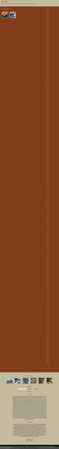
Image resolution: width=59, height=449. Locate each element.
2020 (28, 424)
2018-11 (47, 164)
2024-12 (26, 397)
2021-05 (47, 111)
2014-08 (47, 258)
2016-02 (26, 409)
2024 (36, 424)
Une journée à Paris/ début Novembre (35, 433)
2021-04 (47, 113)
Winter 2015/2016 (29, 436)
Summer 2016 (25, 433)
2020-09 (47, 125)
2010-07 (47, 342)
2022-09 (44, 400)
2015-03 (47, 244)
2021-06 (47, 109)
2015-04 (47, 242)
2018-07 (47, 170)
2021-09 (47, 103)
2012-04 (17, 415)
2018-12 (47, 162)
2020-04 (35, 403)
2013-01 (47, 295)
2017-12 (47, 183)
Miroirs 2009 (38, 429)
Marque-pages (21, 429)
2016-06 (47, 215)
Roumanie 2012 (33, 431)
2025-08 (47, 25)
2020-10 (47, 123)
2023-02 (47, 76)
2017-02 (47, 199)
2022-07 (17, 401)
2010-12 (47, 338)
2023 (34, 424)
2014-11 (47, 252)
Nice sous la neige (31, 430)
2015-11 (47, 228)
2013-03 (47, 291)
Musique (26, 430)
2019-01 (47, 160)
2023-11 (47, 60)
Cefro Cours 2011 (36, 425)
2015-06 (47, 238)
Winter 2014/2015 (23, 436)
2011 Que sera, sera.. (17, 424)
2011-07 (47, 324)
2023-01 (47, 78)
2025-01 (47, 35)
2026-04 (47, 11)
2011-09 (47, 322)
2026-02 (47, 15)
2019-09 (47, 144)
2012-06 (47, 307)
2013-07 (47, 283)
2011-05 (47, 328)
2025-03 (47, 33)
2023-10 (47, 62)
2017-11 (47, 185)
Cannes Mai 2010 (20, 425)
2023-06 (47, 70)
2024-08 (37, 397)
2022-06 (47, 89)
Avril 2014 (15, 425)
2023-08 (47, 66)
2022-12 (47, 80)
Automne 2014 (43, 424)
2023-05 (47, 72)
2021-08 (47, 105)
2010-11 (47, 340)
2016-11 (47, 205)
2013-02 (47, 293)
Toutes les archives (30, 419)
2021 (30, 424)
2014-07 (47, 260)
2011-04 (47, 330)
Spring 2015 (33, 432)
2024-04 (47, 50)
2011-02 (47, 334)
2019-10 (47, 142)
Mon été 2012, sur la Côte (20, 430)
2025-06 (47, 27)
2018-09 (47, 166)
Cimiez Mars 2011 (22, 426)
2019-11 (47, 140)
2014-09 (47, 256)
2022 (32, 424)
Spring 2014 (29, 432)
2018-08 (47, 168)
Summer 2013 (42, 432)
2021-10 (47, 101)
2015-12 (47, 226)
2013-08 (47, 281)
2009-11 (47, 352)
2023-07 (47, 68)
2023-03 (47, 74)
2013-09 (47, 279)
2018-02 (15, 407)
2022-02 (47, 95)
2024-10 (30, 397)
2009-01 (47, 363)
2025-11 (47, 21)
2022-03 (47, 93)
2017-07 (47, 191)
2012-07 (47, 305)
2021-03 (47, 115)
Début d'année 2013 (39, 426)
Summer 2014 (15, 433)
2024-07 (40, 397)
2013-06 (47, 285)
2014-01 (14, 413)
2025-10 (47, 23)
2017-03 (47, 197)
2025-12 (47, 19)
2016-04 (47, 219)
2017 (22, 424)
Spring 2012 (20, 432)
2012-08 (47, 303)
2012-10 (47, 301)
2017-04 (47, 195)
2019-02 (47, 158)
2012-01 (24, 415)
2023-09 (47, 64)
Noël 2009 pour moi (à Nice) (40, 430)
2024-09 (33, 397)
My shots (4, 2)
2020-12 (47, 121)
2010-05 (47, 344)
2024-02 (47, 54)
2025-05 (47, 29)
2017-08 (47, 189)
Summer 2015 (20, 433)
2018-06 (47, 172)
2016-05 (47, 217)
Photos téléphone (27, 431)
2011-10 (47, 320)
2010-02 (47, 348)
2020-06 (28, 403)
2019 (26, 424)
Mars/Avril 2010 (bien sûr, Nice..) (30, 429)
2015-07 (47, 236)
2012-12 (47, 297)
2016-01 (47, 224)
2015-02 (47, 246)
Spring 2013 (24, 432)
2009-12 (47, 350)
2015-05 (47, 240)
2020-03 (47, 136)
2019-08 (47, 146)
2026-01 (47, 17)
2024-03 (47, 52)
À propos (29, 391)
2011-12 (47, 316)
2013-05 (47, 287)
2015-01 (47, 248)
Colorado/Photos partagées (31, 426)
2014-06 (47, 262)
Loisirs (18, 429)
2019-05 (47, 152)
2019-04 (47, 154)
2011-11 (47, 318)
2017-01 (47, 201)
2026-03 (47, 13)
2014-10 (47, 254)
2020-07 (24, 403)
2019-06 (47, 150)
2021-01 (47, 119)
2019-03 (47, 156)
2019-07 (47, 148)
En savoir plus (7, 447)
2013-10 (47, 277)
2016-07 (47, 213)
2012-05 (47, 309)
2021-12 (47, 99)
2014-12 (47, 250)
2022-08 (14, 401)
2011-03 (47, 332)
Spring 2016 (38, 432)
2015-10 (47, 230)
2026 (40, 424)
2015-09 (47, 232)
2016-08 (47, 211)
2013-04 (47, 289)
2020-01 (47, 138)
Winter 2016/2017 (36, 436)
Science (37, 431)
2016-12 (47, 203)
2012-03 (21, 415)
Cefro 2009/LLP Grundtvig (28, 425)
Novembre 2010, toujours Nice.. (18, 431)
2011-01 (47, 336)
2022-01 (47, 97)
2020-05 (31, 403)
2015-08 (47, 234)
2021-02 (47, 117)
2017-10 (47, 187)
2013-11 (47, 275)
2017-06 (47, 193)
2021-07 (47, 107)
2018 (24, 424)
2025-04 (47, 31)
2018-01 (47, 181)
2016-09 (47, 209)
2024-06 (47, 46)
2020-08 (47, 127)
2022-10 (47, 82)
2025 (38, 424)
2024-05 (47, 48)
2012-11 (47, 299)
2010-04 (47, 346)
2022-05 (47, 91)
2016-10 (47, 207)
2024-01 (47, 56)
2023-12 (47, 58)
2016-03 (22, 409)
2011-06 (47, 326)
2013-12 (47, 273)
